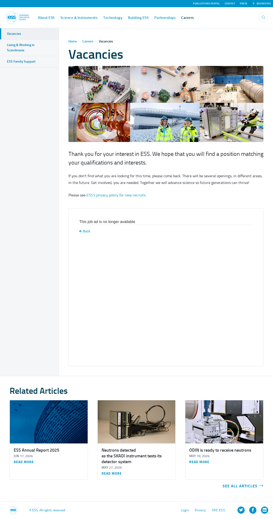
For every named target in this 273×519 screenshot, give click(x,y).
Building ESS (138, 18)
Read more (24, 462)
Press (243, 3)
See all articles (243, 486)
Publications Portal (206, 3)
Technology (112, 18)
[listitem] (241, 510)
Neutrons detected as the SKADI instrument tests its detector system (132, 456)
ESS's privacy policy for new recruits (116, 195)
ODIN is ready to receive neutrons (220, 450)
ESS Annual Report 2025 (36, 450)
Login (185, 510)
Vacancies (106, 41)
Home (72, 41)
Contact (230, 3)
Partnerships (165, 18)
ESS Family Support (21, 61)
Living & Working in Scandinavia (21, 47)
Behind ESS (261, 3)
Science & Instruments (79, 18)
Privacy (200, 510)
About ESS (46, 18)
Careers (187, 18)
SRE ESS (218, 510)
